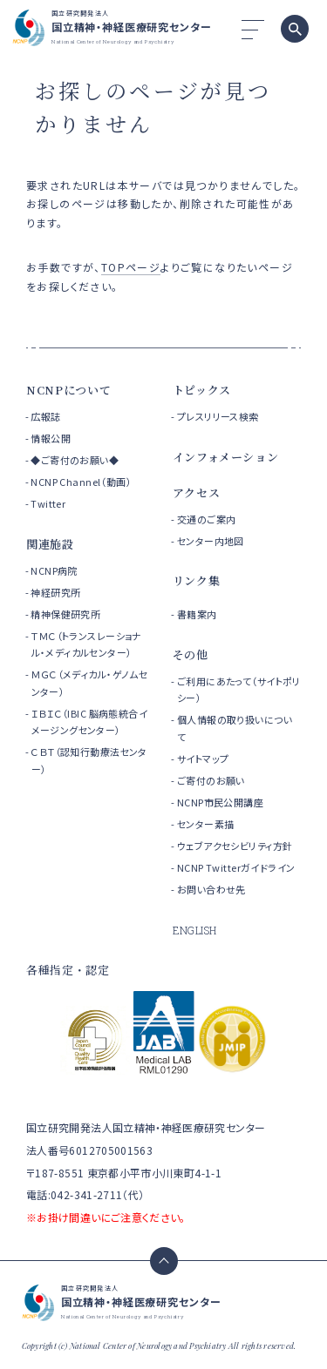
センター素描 (206, 824)
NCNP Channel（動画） (81, 482)
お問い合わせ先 (211, 889)
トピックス (202, 389)
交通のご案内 (206, 519)
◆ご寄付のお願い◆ (75, 460)
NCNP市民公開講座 (220, 802)
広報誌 (45, 416)
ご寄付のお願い (211, 780)
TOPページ (130, 267)
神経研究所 (55, 592)
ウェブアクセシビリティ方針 (234, 846)
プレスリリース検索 (218, 416)
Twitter (48, 503)
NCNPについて (68, 389)
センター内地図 (210, 541)
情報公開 (51, 438)
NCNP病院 (54, 570)
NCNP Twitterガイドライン (236, 867)
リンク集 (197, 580)
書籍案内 (197, 614)
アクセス (197, 492)
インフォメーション (226, 456)
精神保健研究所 (65, 614)
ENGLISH (195, 930)
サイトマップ (203, 758)
